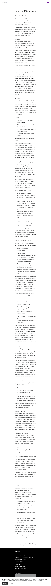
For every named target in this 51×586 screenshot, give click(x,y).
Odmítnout (12, 583)
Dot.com (19, 304)
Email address (18, 573)
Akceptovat (5, 583)
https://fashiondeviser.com (21, 24)
